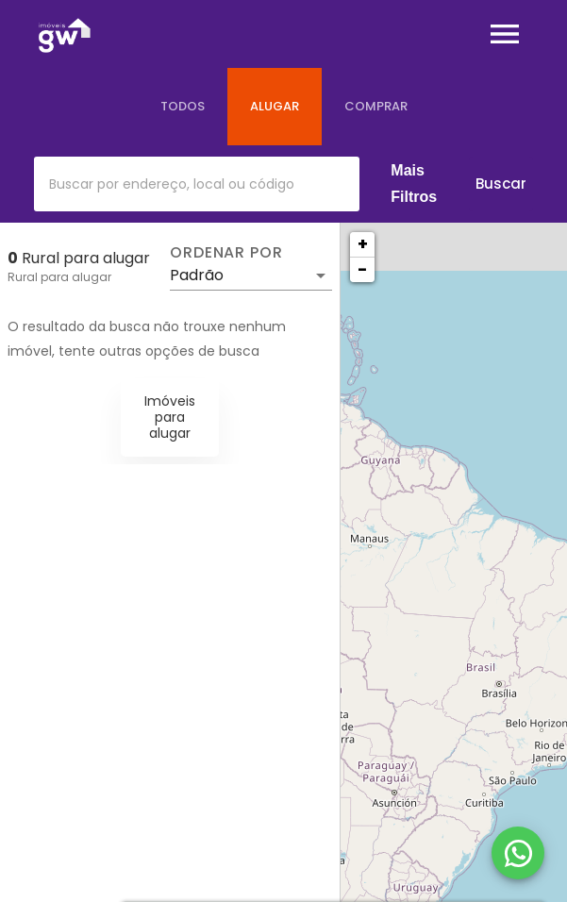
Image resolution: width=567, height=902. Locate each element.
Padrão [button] (197, 275)
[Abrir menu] (505, 34)
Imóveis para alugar (169, 417)
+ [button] (363, 244)
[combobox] (196, 184)
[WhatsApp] (518, 853)
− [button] (362, 269)
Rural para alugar (59, 277)
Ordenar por (226, 252)
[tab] (182, 106)
